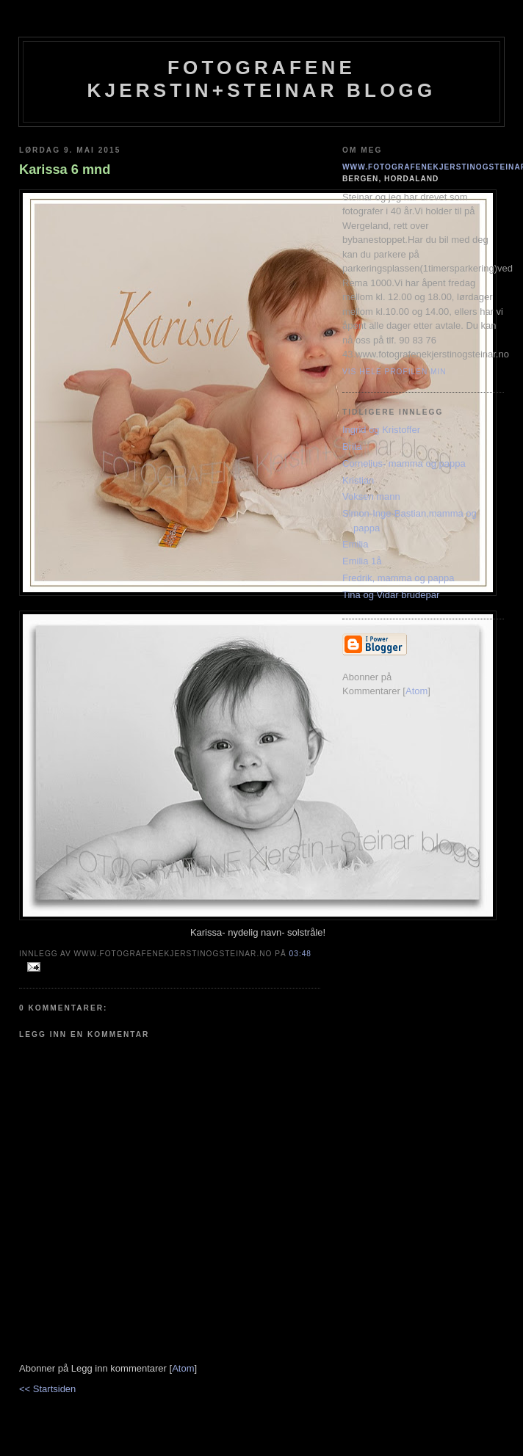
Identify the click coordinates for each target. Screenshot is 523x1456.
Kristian (358, 480)
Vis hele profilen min (394, 372)
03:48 (300, 954)
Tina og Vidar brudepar (390, 594)
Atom (183, 1368)
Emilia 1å (361, 561)
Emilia (355, 544)
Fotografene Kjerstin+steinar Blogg (261, 79)
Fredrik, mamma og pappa (398, 577)
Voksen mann (371, 496)
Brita (352, 446)
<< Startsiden (47, 1388)
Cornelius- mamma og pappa (404, 463)
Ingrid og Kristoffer (381, 429)
